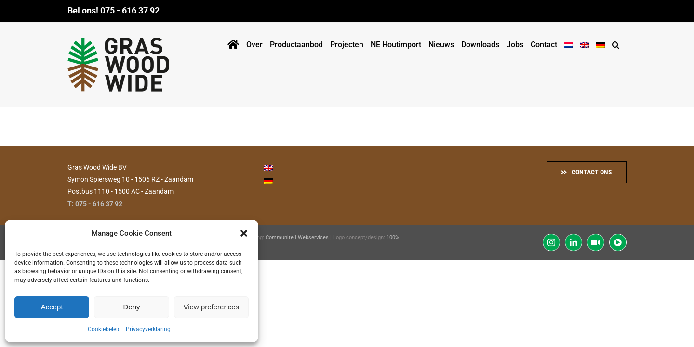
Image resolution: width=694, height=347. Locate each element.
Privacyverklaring (148, 329)
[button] (244, 233)
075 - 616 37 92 (130, 10)
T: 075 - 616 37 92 (94, 204)
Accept (52, 307)
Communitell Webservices (297, 237)
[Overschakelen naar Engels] (587, 43)
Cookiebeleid (104, 329)
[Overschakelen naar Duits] (605, 43)
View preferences (212, 307)
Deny (131, 307)
